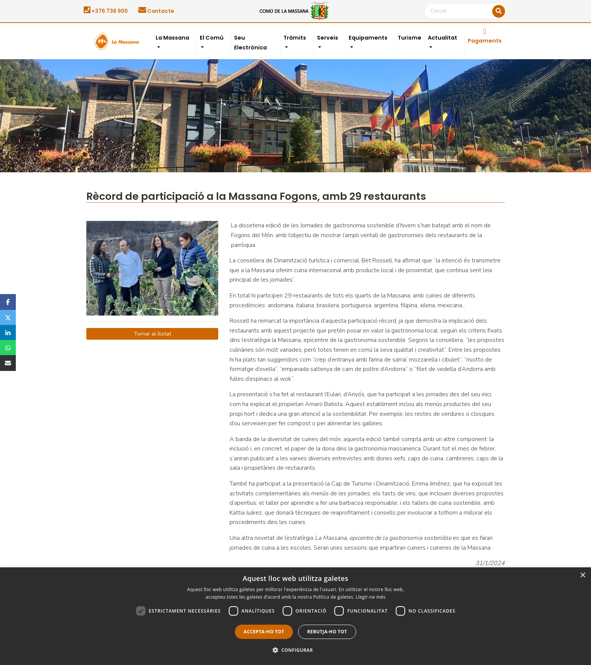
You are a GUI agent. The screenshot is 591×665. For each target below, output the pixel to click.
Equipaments (368, 37)
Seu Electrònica (250, 42)
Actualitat (442, 37)
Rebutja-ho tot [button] (327, 631)
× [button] (582, 575)
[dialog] (295, 616)
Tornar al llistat (152, 333)
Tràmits (294, 37)
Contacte (156, 11)
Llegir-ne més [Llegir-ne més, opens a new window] (371, 597)
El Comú (212, 37)
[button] (295, 650)
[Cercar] (465, 11)
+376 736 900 (106, 11)
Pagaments (485, 36)
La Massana (172, 37)
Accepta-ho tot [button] (263, 631)
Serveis (327, 37)
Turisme (409, 37)
